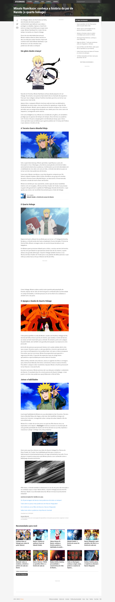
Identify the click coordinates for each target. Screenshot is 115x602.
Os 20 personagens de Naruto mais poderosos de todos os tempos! (41, 500)
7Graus (22, 599)
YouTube (96, 599)
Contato (67, 599)
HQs (42, 1)
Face (87, 599)
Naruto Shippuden (22, 574)
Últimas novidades (53, 599)
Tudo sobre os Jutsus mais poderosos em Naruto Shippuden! (39, 503)
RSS (100, 599)
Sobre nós (61, 599)
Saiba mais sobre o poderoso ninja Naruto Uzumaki (36, 510)
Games (48, 1)
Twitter (91, 599)
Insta (83, 599)
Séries (37, 1)
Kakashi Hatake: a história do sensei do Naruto (40, 197)
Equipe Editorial (25, 516)
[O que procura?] (99, 1)
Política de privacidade (76, 599)
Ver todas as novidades (87, 62)
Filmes (30, 1)
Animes (55, 1)
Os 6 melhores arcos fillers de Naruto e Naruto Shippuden (38, 507)
